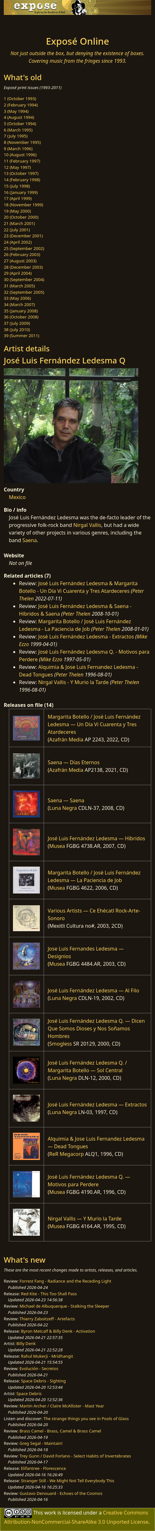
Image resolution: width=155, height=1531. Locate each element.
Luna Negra (63, 807)
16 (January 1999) (21, 192)
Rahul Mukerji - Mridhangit (47, 1356)
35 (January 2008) (21, 311)
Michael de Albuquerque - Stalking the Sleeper (64, 1306)
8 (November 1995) (22, 142)
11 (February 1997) (22, 161)
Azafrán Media (66, 739)
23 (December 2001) (23, 236)
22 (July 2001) (17, 230)
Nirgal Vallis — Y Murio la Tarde (85, 1218)
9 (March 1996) (18, 148)
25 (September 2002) (24, 248)
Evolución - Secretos (39, 1368)
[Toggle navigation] (20, 23)
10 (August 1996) (20, 154)
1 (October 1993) (20, 98)
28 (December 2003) (23, 267)
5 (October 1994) (20, 123)
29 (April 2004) (18, 273)
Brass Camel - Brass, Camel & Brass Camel (60, 1431)
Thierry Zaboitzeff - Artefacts (47, 1319)
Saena (29, 540)
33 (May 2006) (17, 298)
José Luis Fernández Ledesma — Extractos (97, 1104)
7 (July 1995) (16, 136)
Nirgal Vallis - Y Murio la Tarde (73, 682)
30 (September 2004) (24, 279)
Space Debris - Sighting (43, 1381)
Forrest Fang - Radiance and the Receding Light (65, 1281)
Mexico (17, 497)
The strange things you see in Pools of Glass (86, 1418)
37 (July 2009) (17, 323)
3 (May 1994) (16, 111)
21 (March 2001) (19, 223)
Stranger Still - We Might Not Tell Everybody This (67, 1480)
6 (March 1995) (18, 130)
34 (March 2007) (19, 304)
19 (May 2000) (17, 211)
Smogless (60, 1043)
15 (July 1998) (17, 186)
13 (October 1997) (21, 173)
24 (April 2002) (18, 242)
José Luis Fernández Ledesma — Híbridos (96, 838)
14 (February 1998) (22, 180)
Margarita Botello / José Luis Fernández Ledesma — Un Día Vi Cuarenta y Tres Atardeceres (94, 724)
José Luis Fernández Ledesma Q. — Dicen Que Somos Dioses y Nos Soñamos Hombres (96, 1028)
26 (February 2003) (22, 254)
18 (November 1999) (23, 205)
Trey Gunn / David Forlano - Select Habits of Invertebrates (75, 1456)
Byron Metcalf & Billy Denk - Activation (58, 1331)
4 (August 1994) (19, 117)
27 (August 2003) (20, 261)
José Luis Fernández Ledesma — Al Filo (93, 990)
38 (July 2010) (17, 329)
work (50, 1512)
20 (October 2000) (21, 217)
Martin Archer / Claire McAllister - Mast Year (62, 1406)
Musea (57, 845)
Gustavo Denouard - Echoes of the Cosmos (61, 1493)
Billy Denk (26, 1343)
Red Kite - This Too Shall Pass (49, 1294)
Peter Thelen (76, 613)
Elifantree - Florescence (43, 1468)
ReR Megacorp (66, 1153)
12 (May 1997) (17, 167)
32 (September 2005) (24, 292)
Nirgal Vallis (87, 525)
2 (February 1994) (21, 105)
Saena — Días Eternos (74, 762)
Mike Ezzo (51, 659)
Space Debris (29, 1393)
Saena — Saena (66, 800)
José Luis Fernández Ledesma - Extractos (86, 636)
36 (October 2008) (21, 317)
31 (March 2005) (19, 286)
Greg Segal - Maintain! (41, 1443)
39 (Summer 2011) (21, 335)
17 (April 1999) (18, 198)
